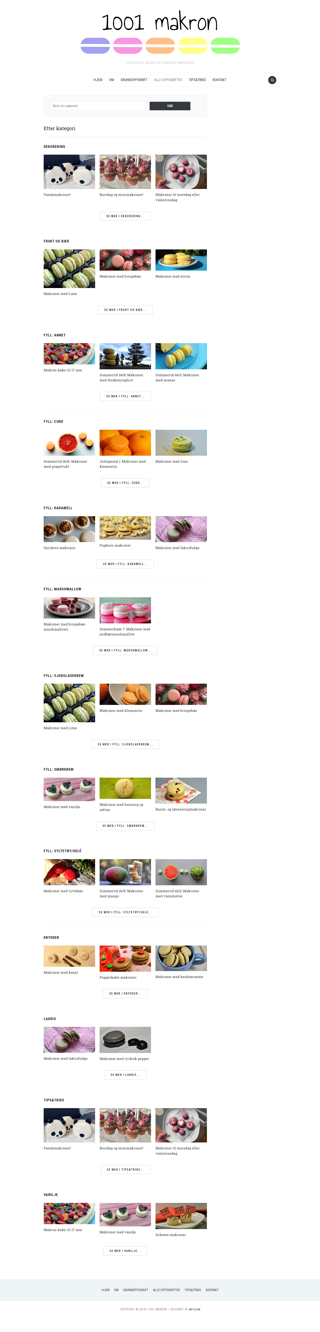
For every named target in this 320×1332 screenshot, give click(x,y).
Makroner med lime (174, 461)
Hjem (98, 80)
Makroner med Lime (62, 293)
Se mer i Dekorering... (125, 216)
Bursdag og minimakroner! (124, 194)
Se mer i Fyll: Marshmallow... (125, 650)
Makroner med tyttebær (65, 895)
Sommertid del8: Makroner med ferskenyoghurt (124, 377)
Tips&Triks (197, 80)
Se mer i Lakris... (125, 1089)
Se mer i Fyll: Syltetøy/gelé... (125, 917)
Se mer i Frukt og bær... (125, 310)
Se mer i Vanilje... (125, 1265)
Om (111, 80)
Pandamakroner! (59, 194)
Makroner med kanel (63, 977)
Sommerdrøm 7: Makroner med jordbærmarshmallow (124, 631)
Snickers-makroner (61, 547)
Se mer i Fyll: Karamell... (125, 564)
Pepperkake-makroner (120, 982)
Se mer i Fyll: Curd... (125, 483)
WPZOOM (194, 1323)
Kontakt (219, 80)
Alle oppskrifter (168, 80)
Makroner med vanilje (64, 806)
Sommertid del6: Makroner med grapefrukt (68, 464)
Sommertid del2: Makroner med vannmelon (180, 898)
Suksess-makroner (173, 1249)
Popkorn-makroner (117, 545)
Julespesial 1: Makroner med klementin (121, 464)
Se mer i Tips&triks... (125, 1184)
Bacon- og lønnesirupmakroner (175, 812)
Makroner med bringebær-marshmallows (68, 627)
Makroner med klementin (123, 710)
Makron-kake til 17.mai (65, 369)
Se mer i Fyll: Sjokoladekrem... (125, 744)
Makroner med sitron (175, 276)
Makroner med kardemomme (169, 984)
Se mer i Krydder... (125, 1003)
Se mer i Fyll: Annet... (125, 396)
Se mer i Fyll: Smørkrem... (125, 830)
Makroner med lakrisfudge (180, 547)
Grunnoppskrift (134, 80)
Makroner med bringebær (123, 276)
